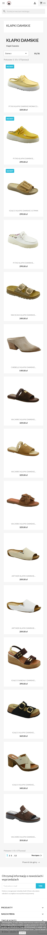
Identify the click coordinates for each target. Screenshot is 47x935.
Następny (37, 855)
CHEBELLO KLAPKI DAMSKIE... (23, 367)
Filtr (37, 53)
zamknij (22, 933)
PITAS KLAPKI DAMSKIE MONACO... (23, 106)
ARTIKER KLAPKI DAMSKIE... (23, 576)
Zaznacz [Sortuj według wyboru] (16, 53)
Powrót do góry (31, 862)
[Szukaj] (23, 11)
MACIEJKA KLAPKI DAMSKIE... (23, 315)
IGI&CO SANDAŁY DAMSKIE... (23, 680)
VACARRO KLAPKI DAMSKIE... (23, 419)
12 (15, 855)
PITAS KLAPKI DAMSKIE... (23, 158)
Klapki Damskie (18, 25)
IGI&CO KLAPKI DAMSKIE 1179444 (23, 211)
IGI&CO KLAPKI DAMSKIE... (23, 732)
